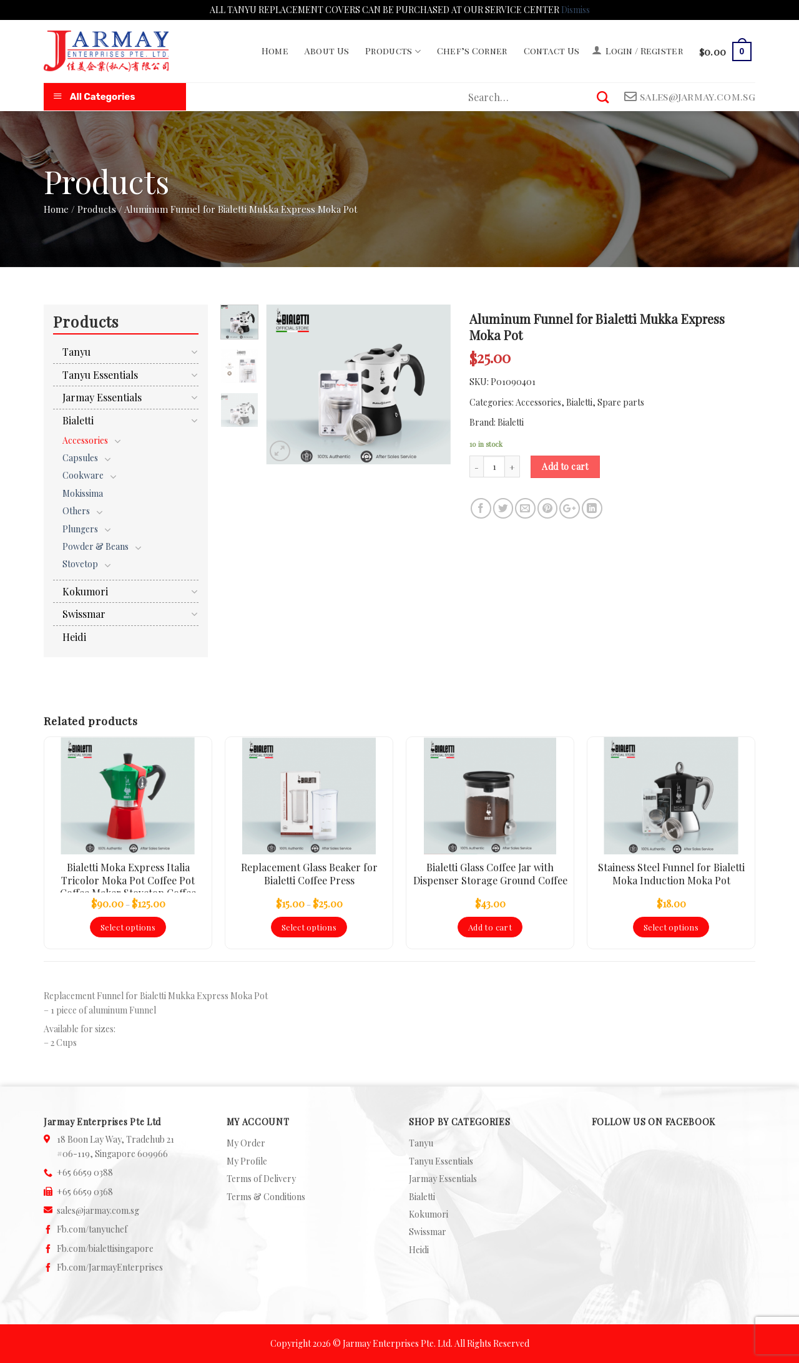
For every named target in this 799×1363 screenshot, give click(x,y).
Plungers (80, 529)
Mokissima (82, 493)
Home (275, 51)
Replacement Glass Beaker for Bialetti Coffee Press (309, 874)
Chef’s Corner (472, 51)
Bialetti (579, 402)
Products (393, 51)
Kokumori (85, 591)
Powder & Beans (95, 546)
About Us (327, 51)
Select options (127, 927)
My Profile (247, 1161)
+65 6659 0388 (85, 1172)
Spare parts (620, 402)
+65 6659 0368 (85, 1192)
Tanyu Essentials (100, 374)
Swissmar (83, 613)
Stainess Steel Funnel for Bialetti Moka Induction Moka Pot (671, 874)
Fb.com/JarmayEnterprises (110, 1267)
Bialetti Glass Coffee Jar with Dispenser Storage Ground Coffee (490, 874)
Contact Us (552, 51)
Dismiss (575, 10)
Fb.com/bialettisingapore (105, 1248)
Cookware (83, 475)
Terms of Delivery (261, 1179)
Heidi (74, 636)
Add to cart (565, 466)
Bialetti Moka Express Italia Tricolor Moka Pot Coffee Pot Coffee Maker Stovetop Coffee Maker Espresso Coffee (128, 876)
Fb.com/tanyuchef (92, 1229)
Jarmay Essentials (102, 397)
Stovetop (80, 564)
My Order (246, 1143)
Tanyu (76, 351)
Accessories (538, 402)
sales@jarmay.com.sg (98, 1210)
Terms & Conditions (266, 1197)
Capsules (80, 458)
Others (76, 511)
